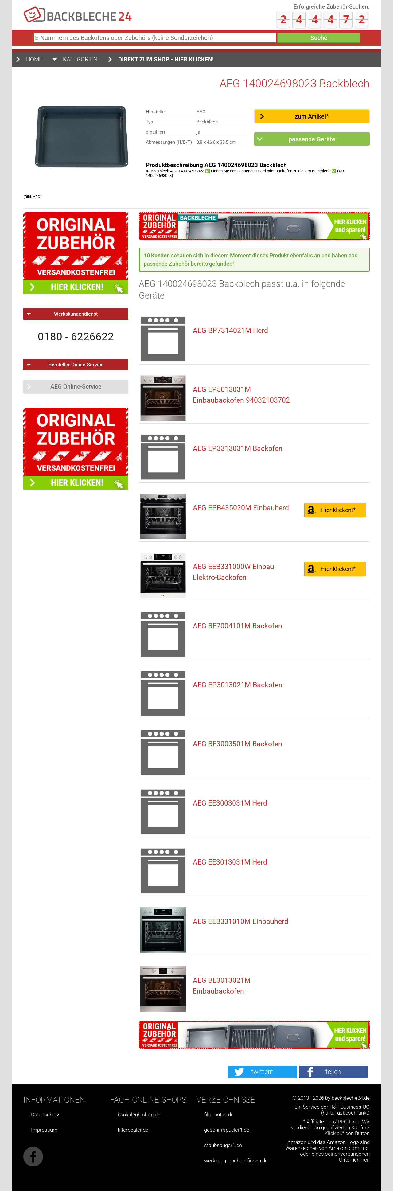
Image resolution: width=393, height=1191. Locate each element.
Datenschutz (45, 1115)
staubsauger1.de (223, 1145)
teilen (333, 1072)
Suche (318, 37)
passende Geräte (312, 139)
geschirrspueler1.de (226, 1130)
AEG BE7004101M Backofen (237, 626)
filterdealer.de (133, 1130)
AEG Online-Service (75, 386)
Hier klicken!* (338, 509)
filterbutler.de (219, 1115)
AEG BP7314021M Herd (230, 330)
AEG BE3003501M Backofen (237, 744)
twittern (262, 1072)
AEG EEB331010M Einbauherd (240, 921)
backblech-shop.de (139, 1115)
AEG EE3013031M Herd (230, 862)
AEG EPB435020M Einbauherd (241, 508)
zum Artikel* (312, 116)
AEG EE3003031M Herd (230, 803)
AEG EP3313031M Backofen (237, 448)
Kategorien (80, 59)
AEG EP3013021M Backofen (237, 685)
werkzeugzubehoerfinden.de (236, 1161)
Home (34, 59)
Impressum (44, 1130)
